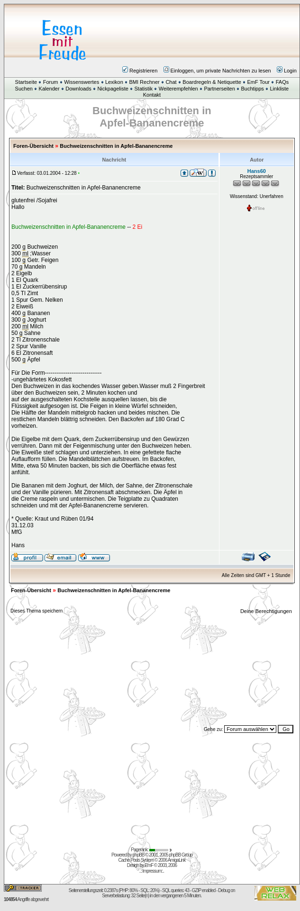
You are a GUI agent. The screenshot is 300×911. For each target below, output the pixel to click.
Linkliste (279, 88)
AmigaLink (177, 860)
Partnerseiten (219, 88)
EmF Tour (258, 82)
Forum (50, 82)
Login (287, 70)
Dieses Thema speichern (36, 610)
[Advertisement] (208, 34)
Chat (170, 82)
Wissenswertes (81, 82)
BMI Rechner (144, 82)
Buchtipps (252, 88)
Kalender (49, 88)
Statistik (144, 88)
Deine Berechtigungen (266, 611)
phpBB (139, 854)
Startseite (26, 82)
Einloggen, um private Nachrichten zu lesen (217, 70)
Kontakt (152, 95)
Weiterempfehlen (178, 88)
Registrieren (139, 70)
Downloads (78, 88)
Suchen (24, 88)
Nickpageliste (112, 88)
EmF (149, 865)
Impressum (151, 871)
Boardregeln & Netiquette (211, 82)
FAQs (282, 82)
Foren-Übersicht (33, 146)
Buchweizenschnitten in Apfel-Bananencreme (116, 146)
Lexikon (114, 82)
